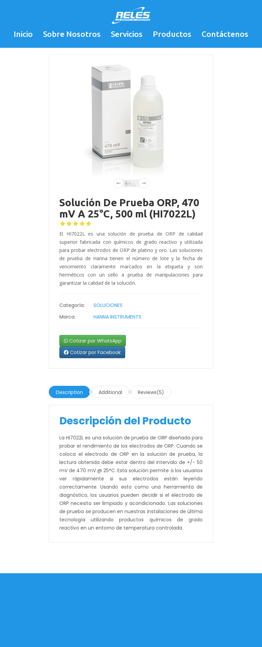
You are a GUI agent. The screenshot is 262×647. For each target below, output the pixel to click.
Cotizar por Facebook (92, 352)
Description (69, 392)
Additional (110, 392)
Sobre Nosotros (72, 34)
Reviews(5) (151, 392)
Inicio (23, 34)
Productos (172, 34)
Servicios (127, 34)
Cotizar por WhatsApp (92, 340)
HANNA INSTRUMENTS (117, 316)
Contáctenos (225, 34)
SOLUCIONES (107, 305)
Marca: (67, 316)
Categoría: (72, 305)
